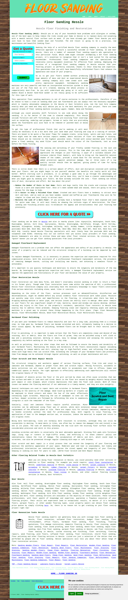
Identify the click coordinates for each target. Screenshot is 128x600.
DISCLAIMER (111, 16)
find (19, 484)
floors (48, 405)
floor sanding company (74, 64)
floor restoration (83, 534)
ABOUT (96, 16)
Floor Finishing (101, 550)
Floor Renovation (40, 548)
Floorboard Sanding (88, 553)
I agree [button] (72, 593)
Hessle (44, 222)
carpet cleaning (97, 465)
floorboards (36, 257)
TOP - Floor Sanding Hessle (24, 564)
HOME (84, 16)
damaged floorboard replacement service (93, 270)
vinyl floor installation (101, 462)
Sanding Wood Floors (61, 548)
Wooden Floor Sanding (99, 545)
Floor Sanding (69, 560)
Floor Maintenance (82, 548)
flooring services (46, 536)
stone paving (72, 465)
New (18, 581)
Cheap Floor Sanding (58, 550)
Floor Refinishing (102, 555)
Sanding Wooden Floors (28, 545)
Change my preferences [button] (91, 593)
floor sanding (94, 62)
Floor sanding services (40, 496)
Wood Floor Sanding (82, 555)
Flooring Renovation (80, 550)
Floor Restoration (78, 545)
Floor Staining (101, 548)
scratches (16, 439)
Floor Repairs (61, 545)
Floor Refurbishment (99, 557)
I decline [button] (79, 593)
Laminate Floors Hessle (51, 564)
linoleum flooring (56, 470)
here (46, 505)
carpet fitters (87, 467)
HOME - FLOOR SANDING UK (64, 573)
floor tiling (60, 472)
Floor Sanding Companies (74, 557)
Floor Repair (47, 545)
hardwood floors (79, 388)
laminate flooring (85, 470)
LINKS (90, 16)
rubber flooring (58, 467)
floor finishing (97, 522)
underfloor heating (45, 465)
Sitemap (13, 581)
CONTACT (102, 16)
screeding (32, 467)
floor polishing (19, 536)
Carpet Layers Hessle (74, 564)
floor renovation (45, 519)
